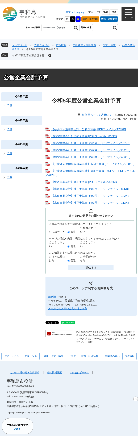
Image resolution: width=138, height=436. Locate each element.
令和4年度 (21, 168)
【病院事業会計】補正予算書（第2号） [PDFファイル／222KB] (90, 150)
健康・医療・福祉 (53, 356)
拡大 (105, 12)
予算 (9, 105)
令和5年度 (21, 144)
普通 (73, 231)
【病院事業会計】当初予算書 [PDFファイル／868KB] (84, 136)
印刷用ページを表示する (97, 114)
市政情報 (61, 45)
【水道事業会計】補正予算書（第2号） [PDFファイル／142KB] (90, 195)
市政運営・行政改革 (84, 45)
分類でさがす (41, 45)
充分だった (58, 231)
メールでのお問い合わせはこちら (67, 308)
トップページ (19, 45)
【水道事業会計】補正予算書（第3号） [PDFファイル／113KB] (90, 202)
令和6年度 (21, 120)
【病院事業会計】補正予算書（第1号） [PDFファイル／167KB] (90, 143)
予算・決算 (109, 45)
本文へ (69, 12)
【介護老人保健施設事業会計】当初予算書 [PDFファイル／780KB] (92, 164)
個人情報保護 (54, 372)
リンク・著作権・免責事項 (24, 372)
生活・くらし (12, 356)
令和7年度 (21, 96)
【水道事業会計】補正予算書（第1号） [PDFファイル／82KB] (90, 188)
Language (79, 12)
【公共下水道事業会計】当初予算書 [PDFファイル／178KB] (88, 129)
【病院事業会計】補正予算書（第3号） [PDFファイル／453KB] (90, 157)
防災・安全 (31, 356)
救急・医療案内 (109, 19)
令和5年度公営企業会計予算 (28, 55)
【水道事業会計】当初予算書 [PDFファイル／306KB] (84, 182)
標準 (114, 12)
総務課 (52, 296)
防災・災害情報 (90, 19)
